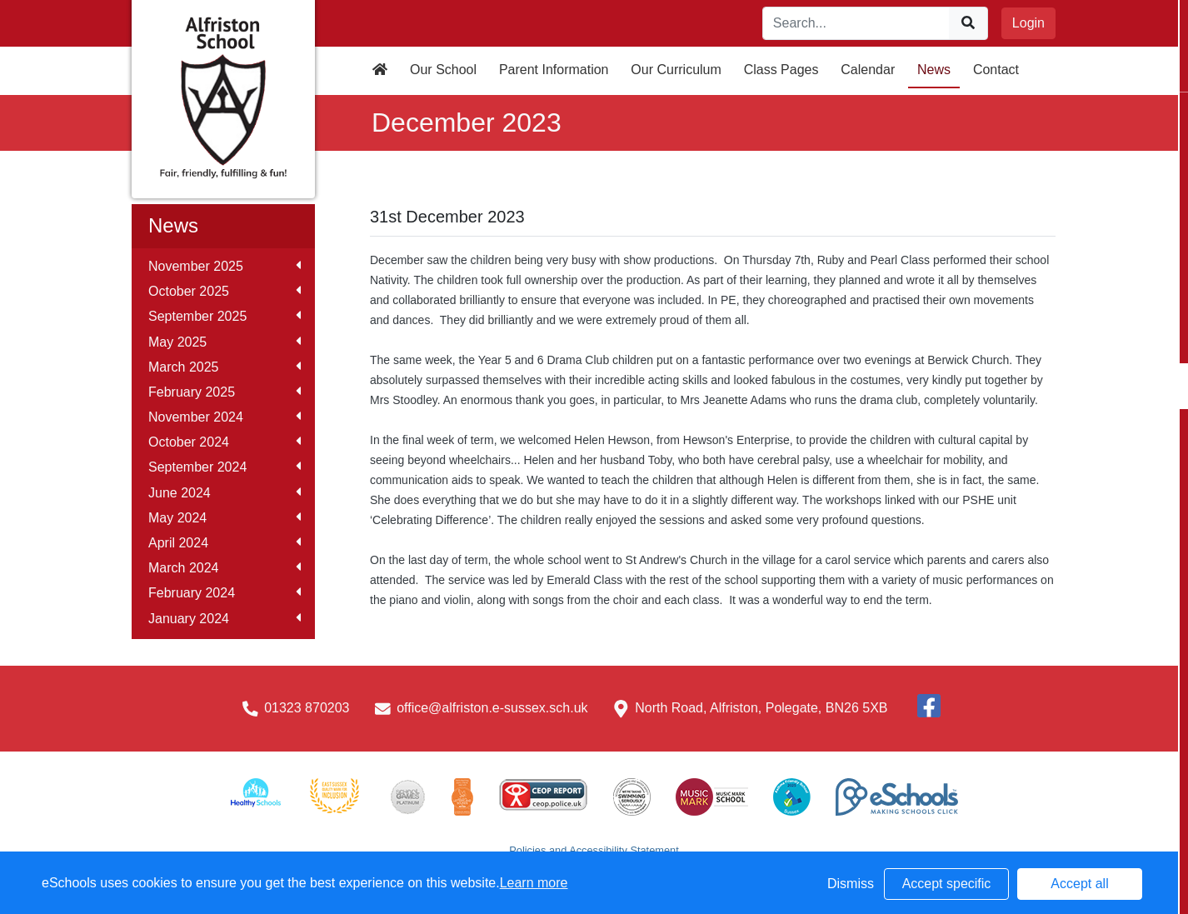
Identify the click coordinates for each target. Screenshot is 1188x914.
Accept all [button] (1079, 884)
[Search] (856, 23)
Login (1028, 23)
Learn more (534, 883)
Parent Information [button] (554, 69)
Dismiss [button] (850, 884)
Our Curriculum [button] (676, 69)
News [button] (934, 69)
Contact (996, 69)
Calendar (868, 69)
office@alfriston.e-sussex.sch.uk (492, 708)
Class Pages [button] (781, 69)
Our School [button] (443, 69)
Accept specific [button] (946, 884)
